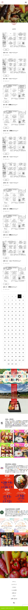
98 (12, 356)
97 (8, 356)
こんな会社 (14, 590)
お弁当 (6, 49)
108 (8, 364)
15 (16, 304)
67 (8, 337)
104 (12, 360)
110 (16, 364)
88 (19, 349)
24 (5, 311)
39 (16, 319)
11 (23, 300)
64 (19, 334)
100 (19, 356)
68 (12, 337)
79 (8, 345)
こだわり (14, 587)
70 (19, 337)
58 (19, 330)
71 (23, 337)
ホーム (14, 581)
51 (16, 326)
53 (23, 326)
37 (8, 319)
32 (12, 315)
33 (16, 315)
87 (16, 349)
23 (23, 307)
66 (5, 337)
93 (16, 352)
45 (16, 322)
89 (23, 349)
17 (23, 304)
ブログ (14, 595)
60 (5, 334)
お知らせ (14, 593)
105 (16, 360)
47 (23, 322)
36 (5, 319)
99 (16, 356)
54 (5, 330)
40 (19, 319)
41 (23, 319)
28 (19, 311)
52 (19, 326)
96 (5, 356)
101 (23, 356)
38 (12, 319)
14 (12, 304)
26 (12, 311)
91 (8, 352)
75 (16, 341)
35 (23, 315)
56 (12, 330)
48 (5, 326)
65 (23, 334)
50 (12, 326)
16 (19, 304)
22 (19, 307)
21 (16, 307)
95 (23, 352)
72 (5, 341)
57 (16, 330)
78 (5, 345)
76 (19, 341)
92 (12, 352)
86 (12, 349)
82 (19, 345)
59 (23, 330)
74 (12, 341)
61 (8, 334)
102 (5, 360)
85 (8, 349)
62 (12, 334)
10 (19, 300)
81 (16, 345)
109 (12, 364)
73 (8, 341)
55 (8, 330)
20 (12, 307)
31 (8, 315)
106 (19, 360)
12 (5, 304)
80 (12, 345)
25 (8, 311)
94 (19, 352)
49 (8, 326)
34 (19, 315)
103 (8, 360)
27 (16, 311)
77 (23, 341)
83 (23, 345)
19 (8, 307)
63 (16, 334)
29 (23, 311)
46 (19, 322)
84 (5, 349)
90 (5, 352)
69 (16, 337)
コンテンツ (14, 584)
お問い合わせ (14, 598)
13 (8, 304)
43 (8, 322)
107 (23, 360)
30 (5, 315)
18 (5, 307)
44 (12, 322)
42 (5, 322)
